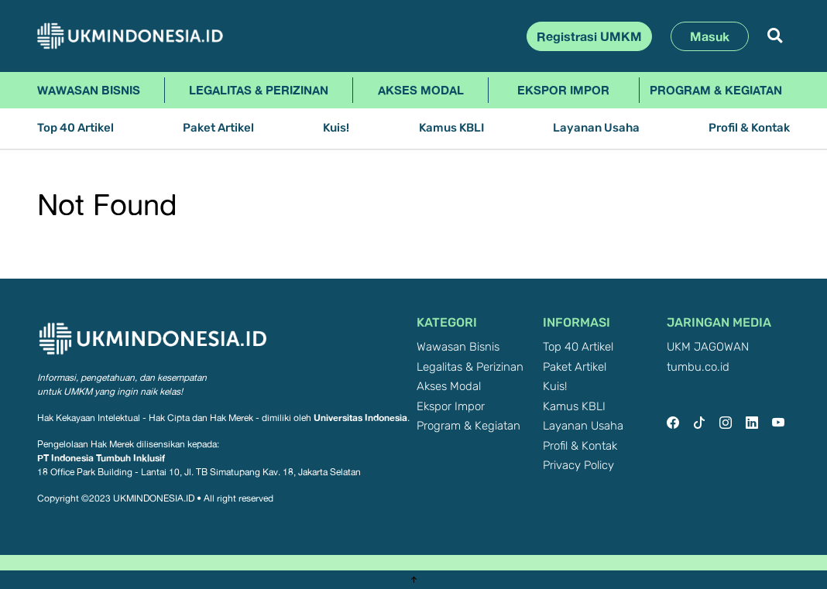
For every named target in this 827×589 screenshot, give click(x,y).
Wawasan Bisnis (88, 90)
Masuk (709, 36)
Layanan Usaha (596, 128)
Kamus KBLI (451, 128)
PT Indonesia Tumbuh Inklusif (101, 458)
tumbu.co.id (698, 367)
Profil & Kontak (749, 128)
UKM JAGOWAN (708, 347)
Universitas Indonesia (360, 417)
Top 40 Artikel (75, 128)
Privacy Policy (578, 465)
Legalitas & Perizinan (258, 90)
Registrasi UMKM (589, 36)
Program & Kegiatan (716, 90)
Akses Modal (421, 90)
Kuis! (336, 128)
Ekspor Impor (563, 90)
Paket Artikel (218, 128)
